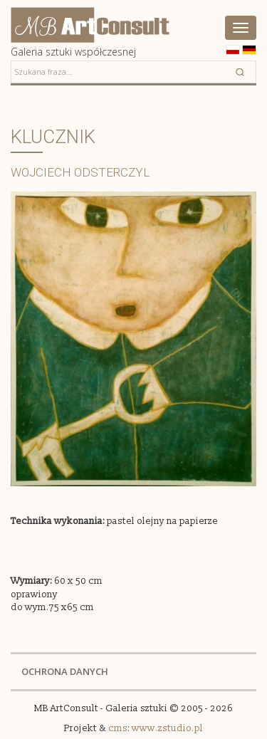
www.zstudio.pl (167, 728)
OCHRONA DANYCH (64, 671)
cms (117, 728)
